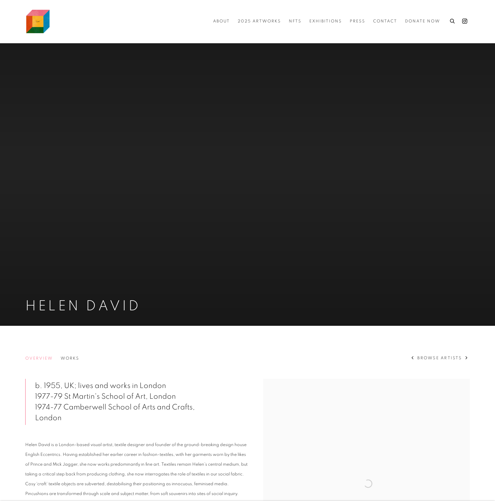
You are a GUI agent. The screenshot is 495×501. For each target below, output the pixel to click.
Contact (385, 21)
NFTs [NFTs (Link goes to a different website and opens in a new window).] (295, 21)
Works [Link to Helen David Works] (70, 358)
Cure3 (38, 21)
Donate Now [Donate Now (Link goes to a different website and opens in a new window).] (422, 21)
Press (357, 21)
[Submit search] (453, 20)
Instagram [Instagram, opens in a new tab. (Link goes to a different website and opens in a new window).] (465, 21)
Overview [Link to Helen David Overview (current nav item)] (39, 358)
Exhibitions (325, 21)
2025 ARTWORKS (259, 21)
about (221, 21)
